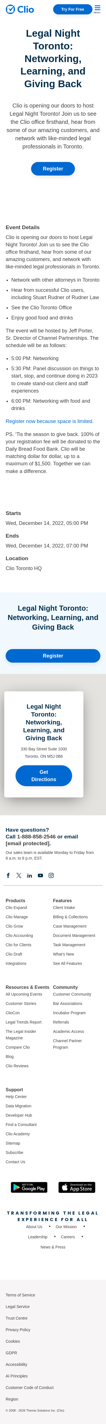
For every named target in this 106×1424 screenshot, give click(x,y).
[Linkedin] (29, 875)
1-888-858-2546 (36, 837)
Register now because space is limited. (50, 421)
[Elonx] (18, 875)
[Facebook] (8, 875)
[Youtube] (40, 875)
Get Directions (43, 775)
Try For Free (72, 9)
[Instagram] (51, 875)
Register (53, 169)
